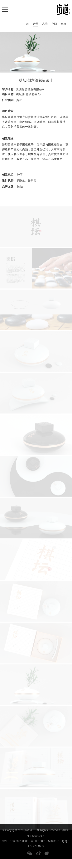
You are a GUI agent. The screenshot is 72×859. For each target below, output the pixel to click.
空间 (54, 23)
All (27, 23)
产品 (35, 24)
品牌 (45, 23)
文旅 (63, 23)
